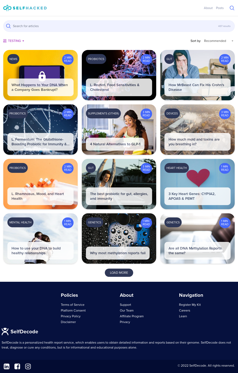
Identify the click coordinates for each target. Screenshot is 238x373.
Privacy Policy (71, 316)
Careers (184, 310)
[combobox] (15, 41)
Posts (220, 8)
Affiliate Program (132, 316)
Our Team (127, 310)
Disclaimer (68, 322)
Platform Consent (73, 310)
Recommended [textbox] (215, 41)
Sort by (196, 41)
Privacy (125, 322)
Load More (119, 273)
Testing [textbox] (14, 41)
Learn (183, 316)
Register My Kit (190, 305)
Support (125, 305)
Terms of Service (72, 305)
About (208, 8)
